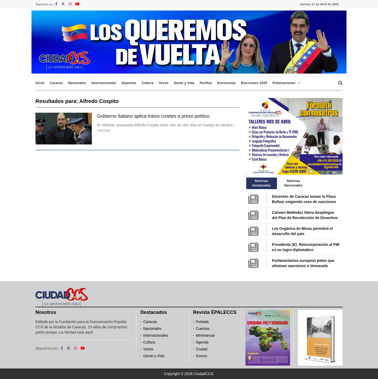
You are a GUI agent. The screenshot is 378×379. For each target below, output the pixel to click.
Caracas (56, 83)
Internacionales (104, 83)
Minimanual (205, 335)
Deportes (129, 83)
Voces (164, 83)
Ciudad (201, 349)
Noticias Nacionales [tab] (293, 183)
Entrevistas (226, 83)
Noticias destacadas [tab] (261, 183)
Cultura (147, 83)
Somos (201, 356)
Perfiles (206, 83)
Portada (202, 322)
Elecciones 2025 (254, 83)
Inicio (39, 83)
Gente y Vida (184, 83)
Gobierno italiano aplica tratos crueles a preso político (153, 116)
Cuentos (202, 328)
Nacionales (77, 83)
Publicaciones (283, 83)
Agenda (202, 342)
